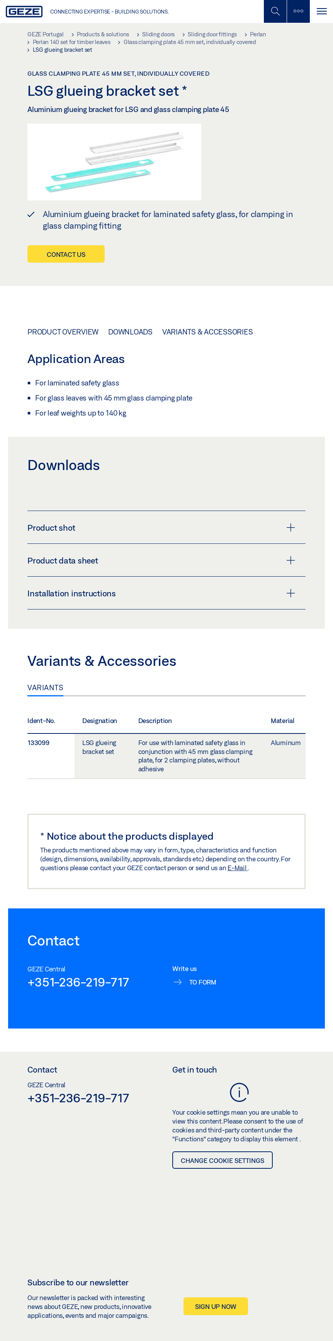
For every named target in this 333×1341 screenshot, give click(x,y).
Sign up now (215, 1306)
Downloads (130, 332)
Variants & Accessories (207, 332)
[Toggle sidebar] (298, 11)
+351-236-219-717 (78, 982)
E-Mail (238, 867)
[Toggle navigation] (321, 11)
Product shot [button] (161, 527)
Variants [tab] (45, 687)
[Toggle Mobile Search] (275, 11)
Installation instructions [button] (161, 593)
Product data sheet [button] (161, 560)
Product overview (63, 332)
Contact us (66, 254)
